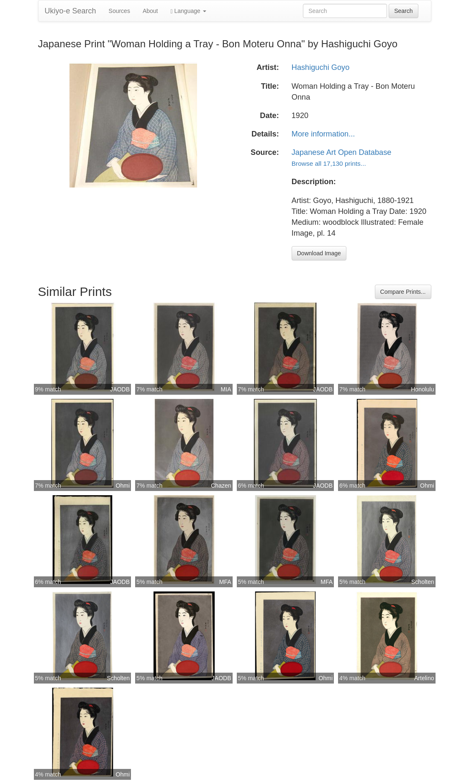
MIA (226, 389)
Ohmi (123, 485)
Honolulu (422, 389)
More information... (323, 134)
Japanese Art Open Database (342, 152)
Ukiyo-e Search (70, 11)
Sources (119, 11)
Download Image (319, 253)
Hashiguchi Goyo (321, 67)
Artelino (424, 678)
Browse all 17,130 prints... (329, 163)
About (150, 11)
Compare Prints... (403, 291)
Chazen (221, 485)
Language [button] (188, 11)
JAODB (120, 389)
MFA (225, 581)
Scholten (422, 581)
